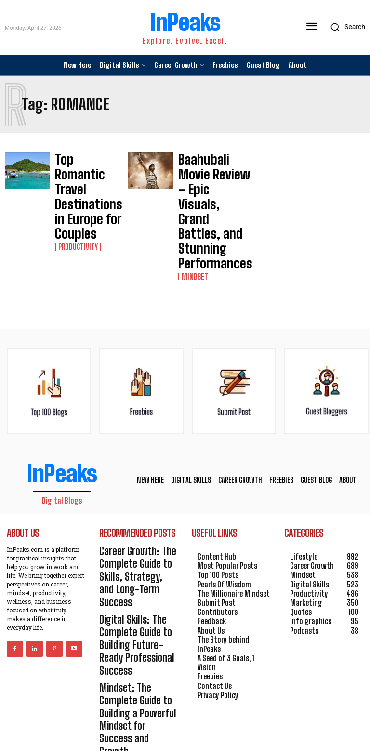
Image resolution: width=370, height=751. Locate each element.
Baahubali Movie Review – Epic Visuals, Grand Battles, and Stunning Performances (204, 177)
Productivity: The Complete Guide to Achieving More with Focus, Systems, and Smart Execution (130, 624)
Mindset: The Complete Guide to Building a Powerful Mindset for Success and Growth (134, 578)
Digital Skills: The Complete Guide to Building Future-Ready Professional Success (134, 536)
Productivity (76, 192)
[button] (345, 27)
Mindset (193, 208)
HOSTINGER (218, 728)
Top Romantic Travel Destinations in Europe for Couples (86, 169)
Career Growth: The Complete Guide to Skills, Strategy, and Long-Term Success (138, 494)
